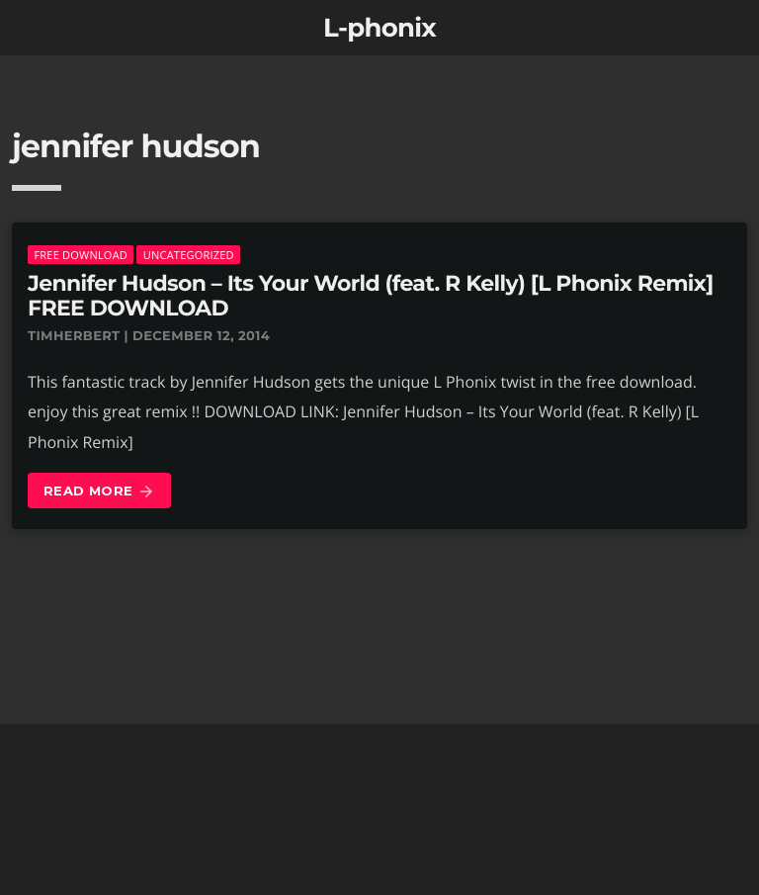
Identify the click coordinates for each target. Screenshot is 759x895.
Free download (80, 254)
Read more (99, 492)
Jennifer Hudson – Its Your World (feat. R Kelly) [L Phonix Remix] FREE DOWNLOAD (371, 295)
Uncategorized (188, 254)
